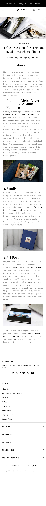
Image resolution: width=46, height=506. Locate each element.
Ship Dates (6, 406)
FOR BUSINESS (8, 450)
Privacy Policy (33, 466)
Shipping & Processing (9, 415)
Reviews (5, 397)
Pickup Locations (8, 402)
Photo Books (23, 43)
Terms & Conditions (12, 466)
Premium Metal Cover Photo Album (26, 267)
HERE (15, 339)
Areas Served (6, 410)
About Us (5, 389)
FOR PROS (6, 442)
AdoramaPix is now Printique (12, 393)
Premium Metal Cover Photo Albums (18, 114)
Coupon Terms (7, 419)
